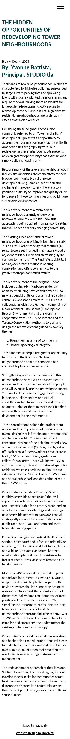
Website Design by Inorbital (35, 733)
